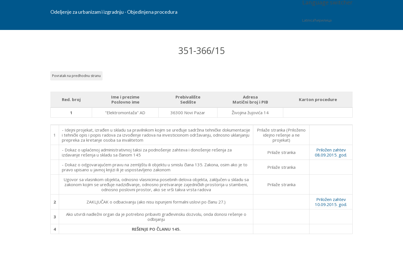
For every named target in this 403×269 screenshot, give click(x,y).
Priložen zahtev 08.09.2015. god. (331, 152)
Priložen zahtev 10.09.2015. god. (331, 202)
